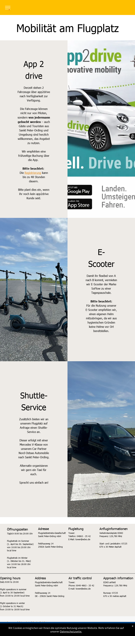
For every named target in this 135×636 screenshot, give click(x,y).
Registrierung (33, 173)
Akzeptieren (68, 630)
